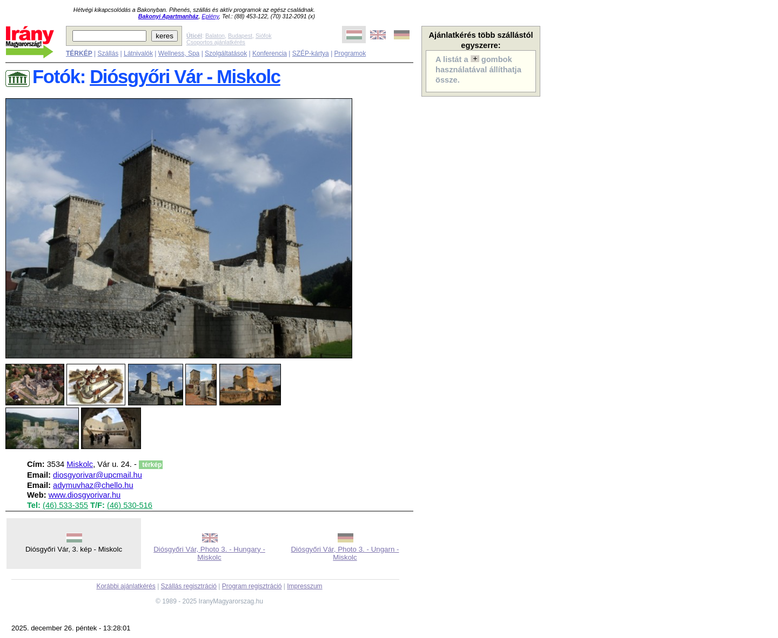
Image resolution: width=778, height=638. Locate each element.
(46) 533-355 (65, 505)
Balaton (215, 35)
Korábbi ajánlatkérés (125, 586)
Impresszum (304, 586)
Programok (350, 53)
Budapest (240, 35)
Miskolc (79, 464)
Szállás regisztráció (189, 586)
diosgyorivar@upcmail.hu (97, 475)
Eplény (210, 16)
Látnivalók (138, 53)
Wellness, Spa (178, 53)
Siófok (264, 35)
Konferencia (269, 53)
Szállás (107, 53)
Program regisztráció (252, 586)
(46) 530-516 (129, 505)
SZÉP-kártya (310, 53)
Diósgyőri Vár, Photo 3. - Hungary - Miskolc (209, 553)
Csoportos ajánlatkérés (215, 42)
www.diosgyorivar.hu (85, 495)
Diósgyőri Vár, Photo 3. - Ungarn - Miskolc (345, 553)
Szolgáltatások (226, 53)
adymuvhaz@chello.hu (93, 485)
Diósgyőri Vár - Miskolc (185, 76)
